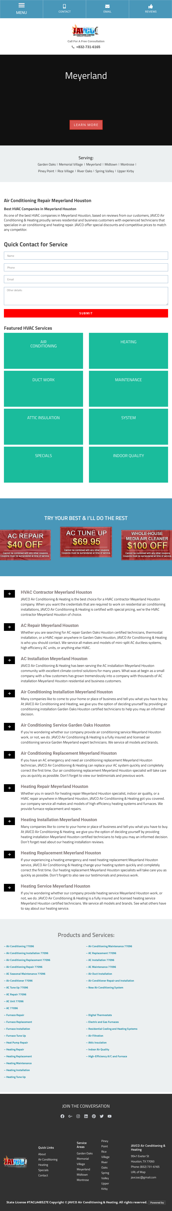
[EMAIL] (107, 8)
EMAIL (107, 13)
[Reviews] (150, 8)
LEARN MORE (86, 124)
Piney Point (43, 172)
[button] (21, 7)
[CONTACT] (64, 8)
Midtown (112, 164)
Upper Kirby (128, 172)
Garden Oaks (43, 164)
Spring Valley (106, 172)
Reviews (151, 13)
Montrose (131, 164)
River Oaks (85, 172)
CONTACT (64, 13)
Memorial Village (69, 164)
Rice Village (64, 172)
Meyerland (94, 164)
